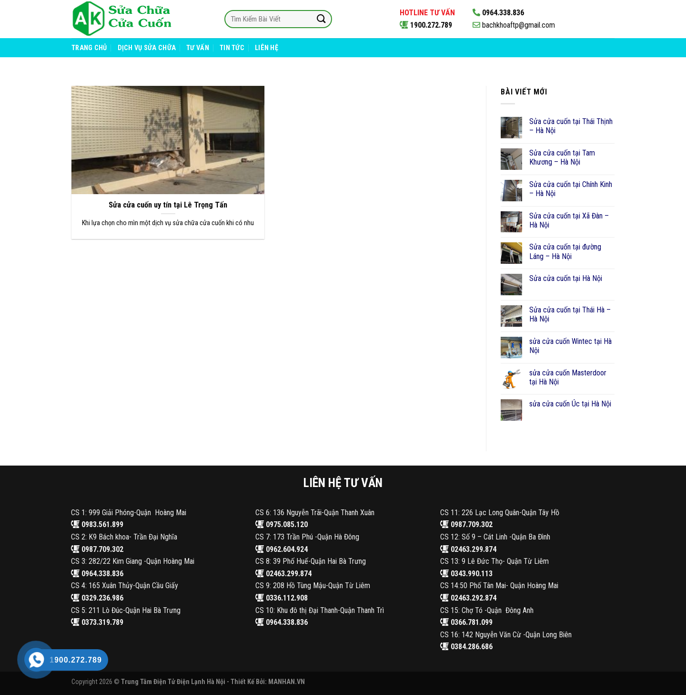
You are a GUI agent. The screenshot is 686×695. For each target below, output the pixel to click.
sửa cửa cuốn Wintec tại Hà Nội (570, 346)
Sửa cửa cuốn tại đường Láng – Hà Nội (565, 251)
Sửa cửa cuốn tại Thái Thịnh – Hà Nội (571, 126)
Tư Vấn (197, 48)
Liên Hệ (266, 48)
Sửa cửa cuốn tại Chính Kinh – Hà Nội (570, 189)
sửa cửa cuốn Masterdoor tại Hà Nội (567, 377)
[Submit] (321, 19)
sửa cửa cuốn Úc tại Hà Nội (570, 403)
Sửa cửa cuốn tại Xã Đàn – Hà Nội (569, 220)
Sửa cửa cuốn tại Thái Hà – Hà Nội (570, 314)
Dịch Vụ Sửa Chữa (147, 48)
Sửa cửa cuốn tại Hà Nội (565, 278)
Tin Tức (232, 48)
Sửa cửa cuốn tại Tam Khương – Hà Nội (562, 157)
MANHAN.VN (286, 682)
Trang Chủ (89, 48)
